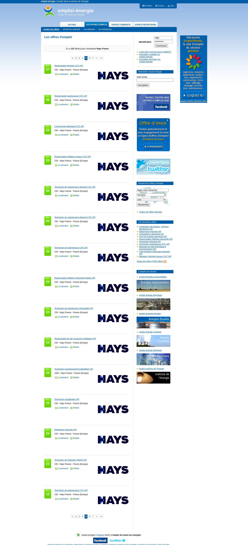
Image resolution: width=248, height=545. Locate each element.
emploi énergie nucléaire (150, 332)
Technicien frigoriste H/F (150, 241)
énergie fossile (92, 541)
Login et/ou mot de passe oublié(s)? (155, 52)
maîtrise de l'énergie (147, 541)
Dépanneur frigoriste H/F (66, 430)
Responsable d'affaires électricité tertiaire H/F (75, 278)
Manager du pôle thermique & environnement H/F (152, 248)
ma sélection (89, 29)
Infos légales (163, 541)
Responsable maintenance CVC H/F (71, 96)
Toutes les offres (144, 261)
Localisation (63, 74)
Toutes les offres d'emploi (150, 212)
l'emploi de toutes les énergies (71, 14)
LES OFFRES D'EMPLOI (96, 25)
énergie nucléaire (108, 541)
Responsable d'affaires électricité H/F (156, 239)
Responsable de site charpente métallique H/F (75, 339)
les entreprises (105, 29)
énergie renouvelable (127, 541)
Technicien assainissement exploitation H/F (74, 369)
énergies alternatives (74, 541)
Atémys (100, 532)
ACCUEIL (72, 25)
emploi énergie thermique (150, 295)
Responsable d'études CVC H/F (69, 66)
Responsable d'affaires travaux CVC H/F (73, 157)
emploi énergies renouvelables (153, 277)
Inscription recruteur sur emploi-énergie (149, 60)
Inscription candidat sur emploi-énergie (149, 55)
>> (101, 58)
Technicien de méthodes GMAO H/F (71, 460)
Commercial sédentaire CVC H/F (69, 126)
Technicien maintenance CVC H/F (154, 244)
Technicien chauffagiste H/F (67, 399)
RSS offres (158, 261)
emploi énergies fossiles (150, 313)
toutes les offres (51, 29)
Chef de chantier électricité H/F (153, 236)
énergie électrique (56, 541)
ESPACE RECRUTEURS (145, 25)
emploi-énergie (76, 10)
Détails (76, 74)
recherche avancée (71, 29)
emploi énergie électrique (150, 350)
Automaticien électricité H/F (151, 234)
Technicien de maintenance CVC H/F (71, 248)
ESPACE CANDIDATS (121, 25)
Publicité (148, 6)
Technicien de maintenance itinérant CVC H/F (75, 187)
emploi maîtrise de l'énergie (151, 369)
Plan (172, 6)
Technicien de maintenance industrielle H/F (74, 308)
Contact (161, 6)
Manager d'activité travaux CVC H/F (155, 256)
